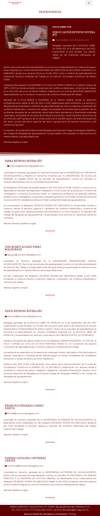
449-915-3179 (27, 510)
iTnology (72, 514)
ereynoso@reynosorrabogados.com (26, 166)
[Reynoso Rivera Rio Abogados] (15, 3)
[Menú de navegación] (89, 3)
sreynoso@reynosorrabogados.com (71, 40)
